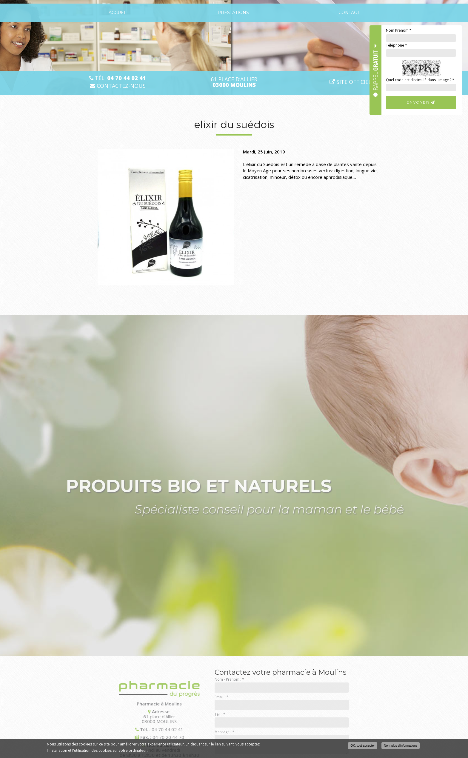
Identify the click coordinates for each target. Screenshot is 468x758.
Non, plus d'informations (400, 745)
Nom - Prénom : (229, 679)
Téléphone (396, 45)
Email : (221, 696)
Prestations (233, 12)
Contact (348, 12)
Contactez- (118, 86)
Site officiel (350, 82)
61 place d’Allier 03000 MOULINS (113, 716)
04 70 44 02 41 (122, 729)
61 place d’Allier (234, 82)
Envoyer (421, 102)
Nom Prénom (399, 30)
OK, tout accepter (362, 745)
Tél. (117, 78)
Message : (224, 731)
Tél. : (220, 714)
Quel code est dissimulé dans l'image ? (420, 79)
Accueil (118, 12)
